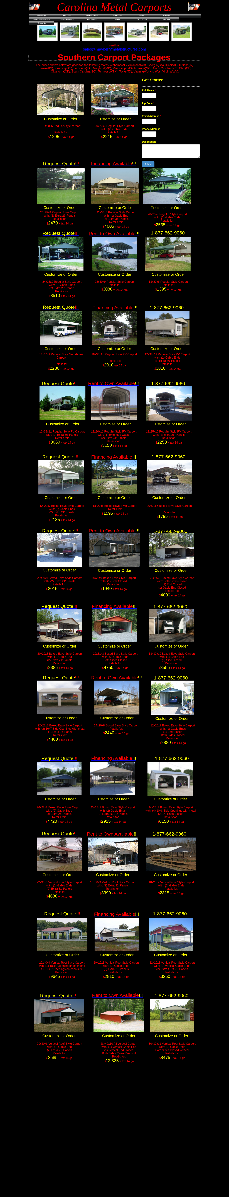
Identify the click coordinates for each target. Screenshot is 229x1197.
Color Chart (66, 15)
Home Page (41, 15)
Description (149, 141)
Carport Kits (117, 15)
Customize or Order (60, 119)
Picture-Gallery (92, 15)
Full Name (149, 90)
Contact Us (41, 23)
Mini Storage (92, 19)
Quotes (141, 15)
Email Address (151, 116)
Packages (166, 15)
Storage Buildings (66, 19)
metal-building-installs (41, 19)
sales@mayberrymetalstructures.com (114, 49)
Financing (117, 19)
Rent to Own (142, 19)
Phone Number (151, 129)
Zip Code (148, 103)
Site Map (166, 19)
